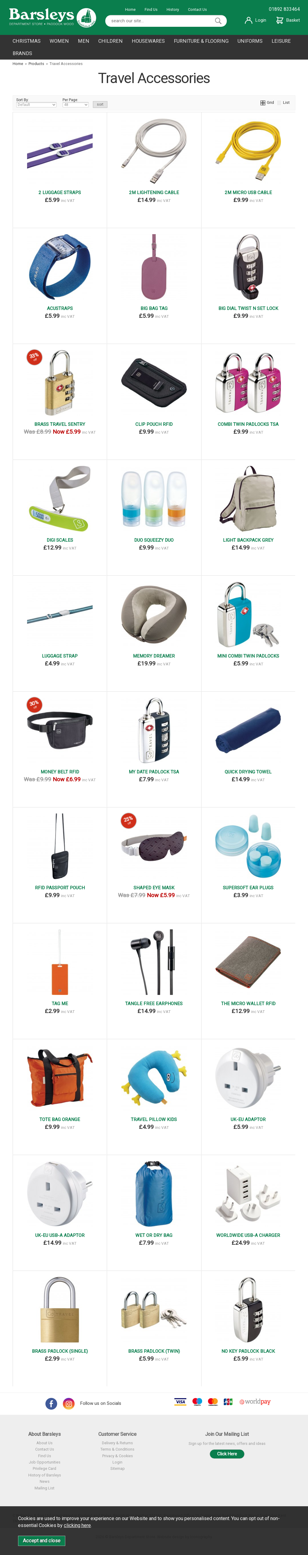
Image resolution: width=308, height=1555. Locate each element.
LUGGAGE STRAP (60, 656)
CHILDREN (110, 41)
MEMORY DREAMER (154, 656)
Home (130, 9)
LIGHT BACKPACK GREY (248, 540)
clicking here (77, 1525)
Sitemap (117, 1468)
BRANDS (22, 53)
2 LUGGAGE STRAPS (59, 192)
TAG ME (60, 1003)
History (173, 9)
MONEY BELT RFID (60, 772)
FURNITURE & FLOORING (201, 41)
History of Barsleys (44, 1475)
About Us (44, 1443)
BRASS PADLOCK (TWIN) (154, 1351)
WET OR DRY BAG (153, 1235)
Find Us (151, 9)
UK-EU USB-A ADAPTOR (60, 1235)
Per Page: (76, 102)
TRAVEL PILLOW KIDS (154, 1119)
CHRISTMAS (27, 41)
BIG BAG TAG (154, 308)
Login (255, 20)
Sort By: (36, 102)
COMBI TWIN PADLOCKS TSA (248, 424)
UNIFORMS (250, 41)
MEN (83, 41)
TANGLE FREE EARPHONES (154, 1003)
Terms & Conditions (117, 1449)
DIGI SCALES (60, 540)
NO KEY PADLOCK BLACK (248, 1351)
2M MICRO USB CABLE (248, 192)
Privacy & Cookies (117, 1456)
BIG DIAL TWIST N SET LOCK (248, 308)
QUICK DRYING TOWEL (248, 772)
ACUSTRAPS (60, 308)
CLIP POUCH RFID (154, 424)
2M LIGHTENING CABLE (154, 192)
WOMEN (59, 41)
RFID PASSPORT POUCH (60, 888)
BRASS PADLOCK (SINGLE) (60, 1351)
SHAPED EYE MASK (154, 888)
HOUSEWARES (148, 41)
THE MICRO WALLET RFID (248, 1003)
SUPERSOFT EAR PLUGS (248, 888)
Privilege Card (44, 1468)
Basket (288, 20)
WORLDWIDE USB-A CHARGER (248, 1235)
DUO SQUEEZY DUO (154, 540)
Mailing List (44, 1488)
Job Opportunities (44, 1462)
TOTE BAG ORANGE (59, 1119)
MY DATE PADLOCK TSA (154, 772)
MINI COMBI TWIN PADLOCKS (248, 656)
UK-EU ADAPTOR (248, 1119)
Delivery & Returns (117, 1443)
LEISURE (281, 41)
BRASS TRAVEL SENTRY (59, 424)
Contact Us (197, 9)
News (45, 1481)
